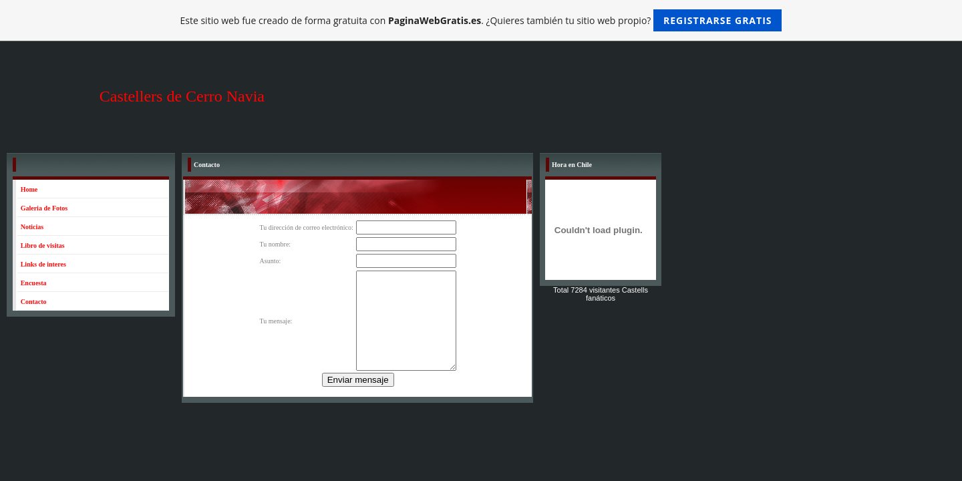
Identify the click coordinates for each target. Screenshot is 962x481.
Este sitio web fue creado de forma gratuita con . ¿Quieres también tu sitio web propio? (481, 20)
